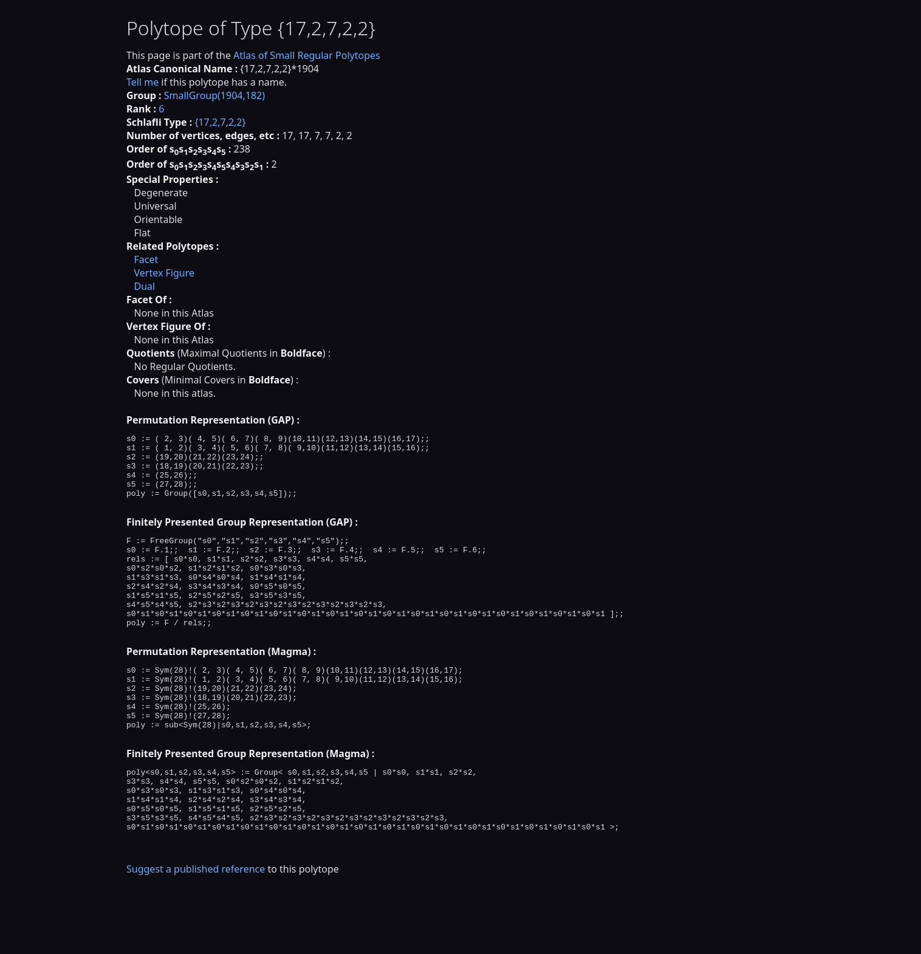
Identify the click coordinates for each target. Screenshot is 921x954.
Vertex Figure (164, 273)
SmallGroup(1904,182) (214, 95)
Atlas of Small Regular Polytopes (306, 55)
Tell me (142, 82)
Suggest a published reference (195, 932)
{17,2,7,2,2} (219, 122)
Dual (144, 286)
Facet (146, 259)
